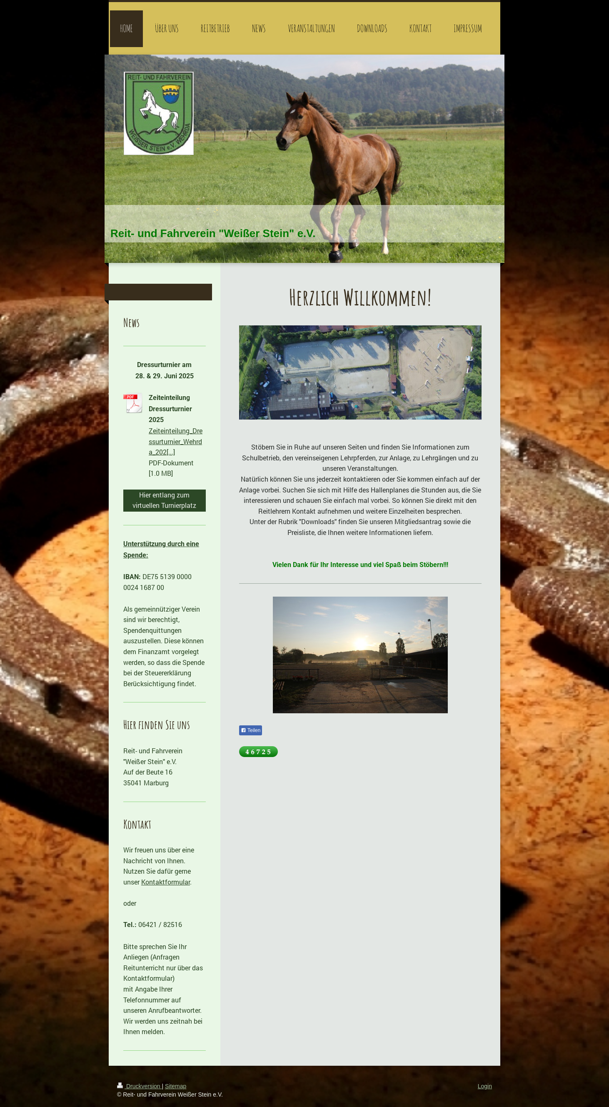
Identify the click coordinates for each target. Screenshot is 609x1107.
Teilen (250, 730)
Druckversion (139, 1086)
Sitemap (175, 1086)
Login (485, 1086)
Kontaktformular (165, 881)
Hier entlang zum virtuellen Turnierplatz (164, 500)
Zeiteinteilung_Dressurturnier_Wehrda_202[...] (175, 441)
